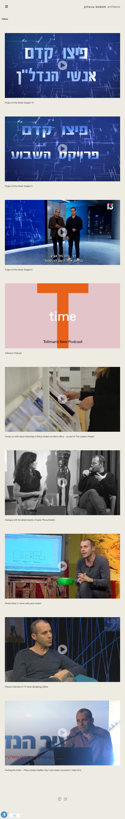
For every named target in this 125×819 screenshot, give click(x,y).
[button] (62, 65)
